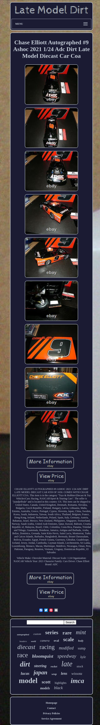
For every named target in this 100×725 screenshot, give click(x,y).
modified (66, 648)
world (33, 641)
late (66, 664)
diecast (26, 646)
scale (68, 639)
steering (40, 666)
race (22, 655)
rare (67, 633)
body (80, 640)
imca (77, 680)
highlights (60, 682)
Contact (51, 708)
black (58, 688)
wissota (76, 674)
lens (64, 673)
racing (47, 647)
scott (46, 681)
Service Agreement (51, 718)
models (45, 688)
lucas (25, 673)
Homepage (51, 702)
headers (23, 641)
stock (80, 666)
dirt (25, 664)
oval (56, 640)
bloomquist (42, 656)
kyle (83, 657)
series (51, 632)
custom (37, 634)
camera (45, 640)
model (28, 680)
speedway (66, 656)
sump (82, 648)
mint (81, 632)
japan (40, 672)
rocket (54, 666)
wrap (54, 674)
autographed (23, 634)
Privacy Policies (51, 713)
